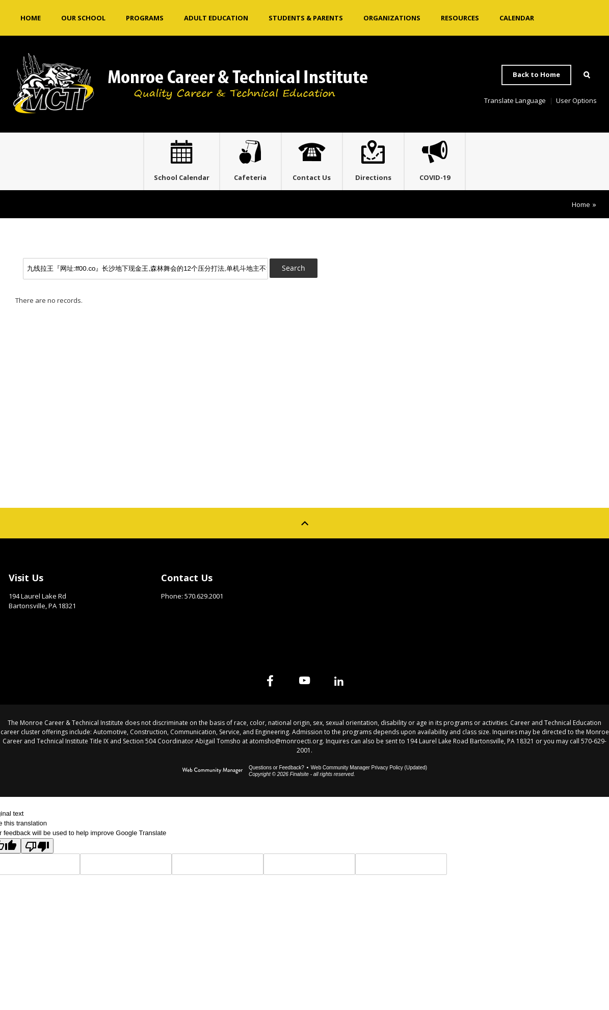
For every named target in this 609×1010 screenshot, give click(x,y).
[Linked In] (351, 685)
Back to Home (536, 74)
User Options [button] (576, 100)
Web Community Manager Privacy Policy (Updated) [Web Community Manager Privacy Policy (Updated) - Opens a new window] (369, 772)
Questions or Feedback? (276, 772)
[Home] (30, 18)
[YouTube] (304, 685)
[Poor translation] (37, 850)
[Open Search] (586, 75)
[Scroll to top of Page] (305, 527)
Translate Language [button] (515, 100)
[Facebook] (258, 685)
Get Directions (34, 626)
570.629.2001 (203, 600)
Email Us (175, 616)
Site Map (480, 579)
